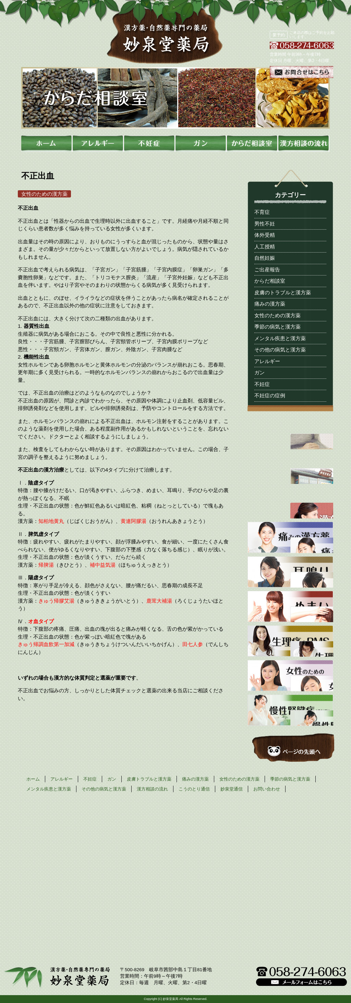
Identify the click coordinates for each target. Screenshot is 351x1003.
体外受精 (264, 235)
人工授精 (264, 246)
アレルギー (267, 361)
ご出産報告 (267, 269)
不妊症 (262, 384)
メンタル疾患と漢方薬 (280, 338)
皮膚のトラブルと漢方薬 (282, 292)
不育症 (262, 212)
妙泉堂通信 (231, 789)
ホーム (33, 779)
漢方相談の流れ (152, 789)
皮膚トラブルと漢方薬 (149, 779)
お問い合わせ (266, 789)
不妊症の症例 (269, 395)
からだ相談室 (269, 281)
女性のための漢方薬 (277, 315)
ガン (259, 372)
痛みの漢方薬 (269, 304)
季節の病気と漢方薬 (277, 327)
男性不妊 (264, 224)
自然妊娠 (264, 258)
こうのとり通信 (194, 789)
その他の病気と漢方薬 (280, 349)
